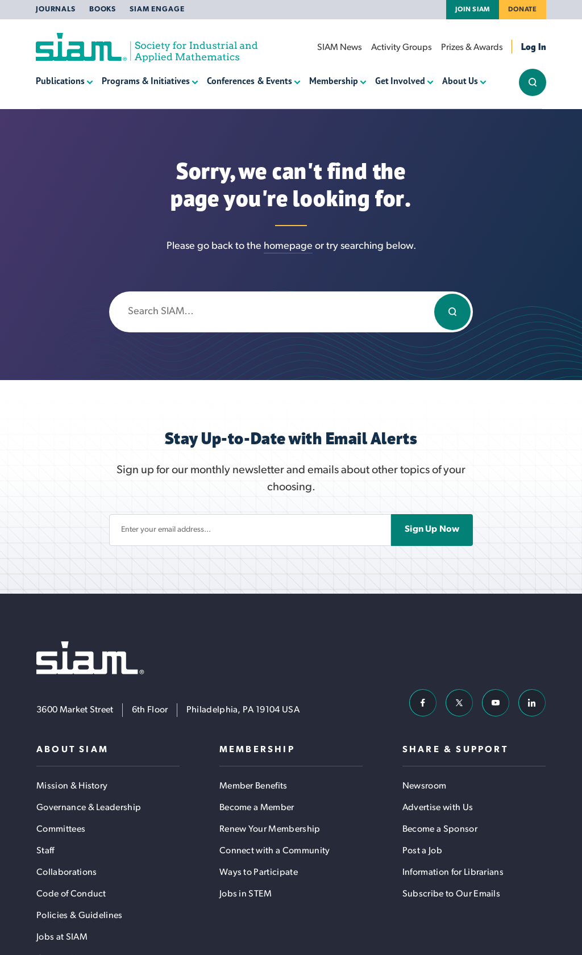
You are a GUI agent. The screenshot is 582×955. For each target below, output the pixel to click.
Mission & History (71, 786)
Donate (522, 9)
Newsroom (424, 786)
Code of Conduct (71, 894)
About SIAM (72, 749)
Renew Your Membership (270, 829)
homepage (288, 246)
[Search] (452, 312)
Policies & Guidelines (79, 915)
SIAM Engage (157, 9)
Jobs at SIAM (62, 937)
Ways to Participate (258, 872)
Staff (45, 851)
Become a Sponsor (439, 829)
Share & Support (455, 749)
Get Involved (400, 81)
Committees (60, 829)
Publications (60, 81)
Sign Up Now (432, 529)
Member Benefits (253, 786)
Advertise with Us (437, 807)
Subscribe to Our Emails (451, 894)
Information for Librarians (453, 872)
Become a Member (256, 807)
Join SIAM (472, 9)
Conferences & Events (249, 81)
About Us (460, 81)
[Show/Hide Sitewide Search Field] (532, 82)
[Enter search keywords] (291, 311)
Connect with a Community (274, 851)
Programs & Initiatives (146, 81)
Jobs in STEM (245, 894)
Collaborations (66, 872)
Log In (533, 46)
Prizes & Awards (472, 47)
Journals (56, 9)
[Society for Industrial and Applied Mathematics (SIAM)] (146, 47)
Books (102, 9)
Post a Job (422, 851)
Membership (333, 81)
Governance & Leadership (88, 807)
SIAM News (339, 47)
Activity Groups (401, 47)
